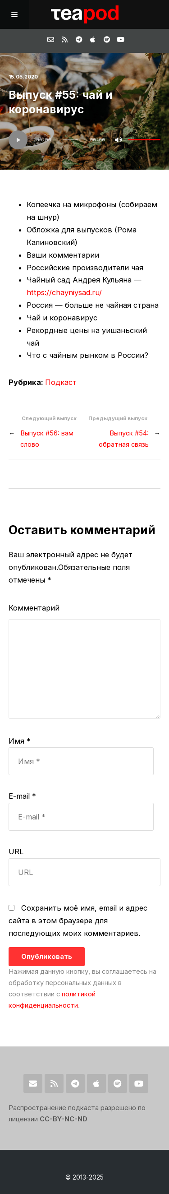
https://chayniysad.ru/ (64, 292)
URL (16, 851)
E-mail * (22, 796)
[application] (85, 140)
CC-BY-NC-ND (63, 1119)
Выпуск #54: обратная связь (124, 439)
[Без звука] (118, 140)
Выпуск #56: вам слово (46, 439)
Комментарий (34, 607)
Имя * (20, 740)
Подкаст (61, 382)
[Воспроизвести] (18, 139)
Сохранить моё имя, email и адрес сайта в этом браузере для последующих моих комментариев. (78, 920)
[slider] (70, 139)
